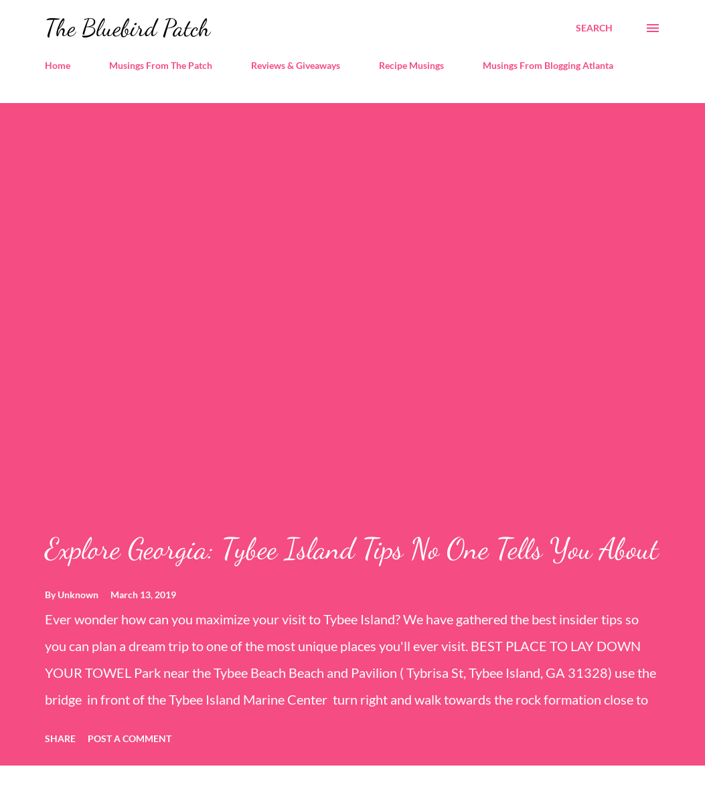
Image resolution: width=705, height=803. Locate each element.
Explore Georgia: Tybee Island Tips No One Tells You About (352, 548)
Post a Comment (129, 738)
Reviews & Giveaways (295, 65)
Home (57, 65)
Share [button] (60, 738)
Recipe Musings (411, 65)
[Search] (594, 28)
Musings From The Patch (160, 65)
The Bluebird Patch (127, 27)
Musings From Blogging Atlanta (548, 65)
